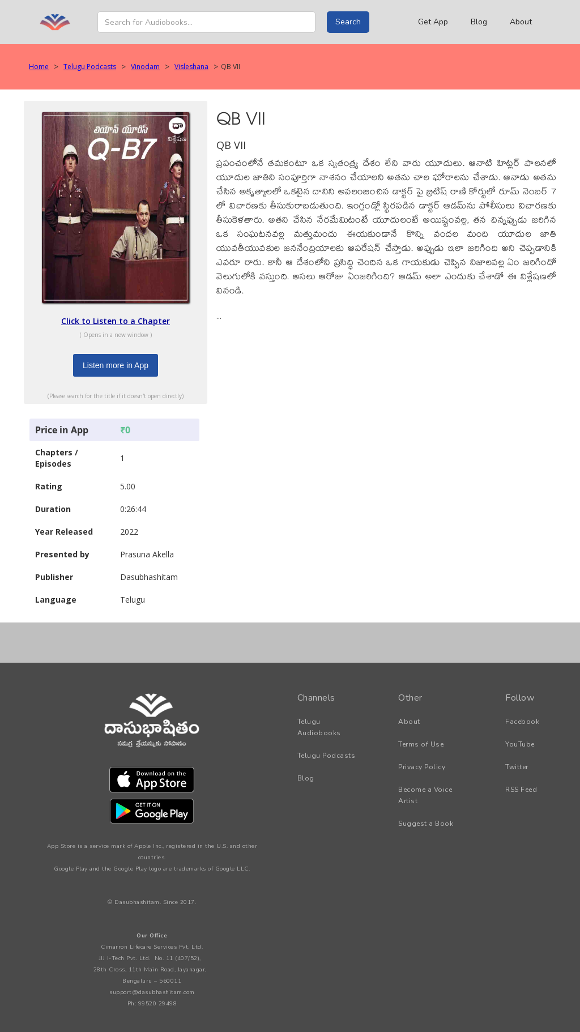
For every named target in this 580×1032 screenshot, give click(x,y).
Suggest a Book (425, 823)
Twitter (516, 766)
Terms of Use (420, 744)
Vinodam (145, 66)
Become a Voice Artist (425, 795)
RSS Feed (521, 789)
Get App (433, 21)
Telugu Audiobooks (319, 727)
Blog (479, 21)
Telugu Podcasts (89, 66)
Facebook (522, 721)
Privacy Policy (421, 766)
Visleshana (191, 66)
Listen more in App (115, 365)
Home (39, 66)
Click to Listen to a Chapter (115, 320)
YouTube (520, 744)
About (521, 21)
